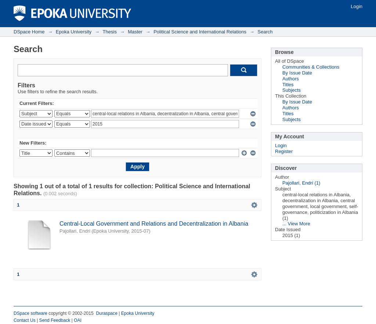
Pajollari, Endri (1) (301, 183)
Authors (290, 78)
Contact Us (25, 320)
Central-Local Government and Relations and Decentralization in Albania (153, 224)
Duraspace (106, 313)
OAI (78, 320)
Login (356, 6)
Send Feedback (54, 320)
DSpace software (30, 313)
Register (284, 151)
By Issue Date (297, 73)
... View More (296, 223)
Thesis (110, 31)
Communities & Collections (310, 67)
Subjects (291, 90)
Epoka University (74, 31)
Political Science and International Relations (199, 31)
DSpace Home (29, 31)
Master (135, 31)
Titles (288, 84)
